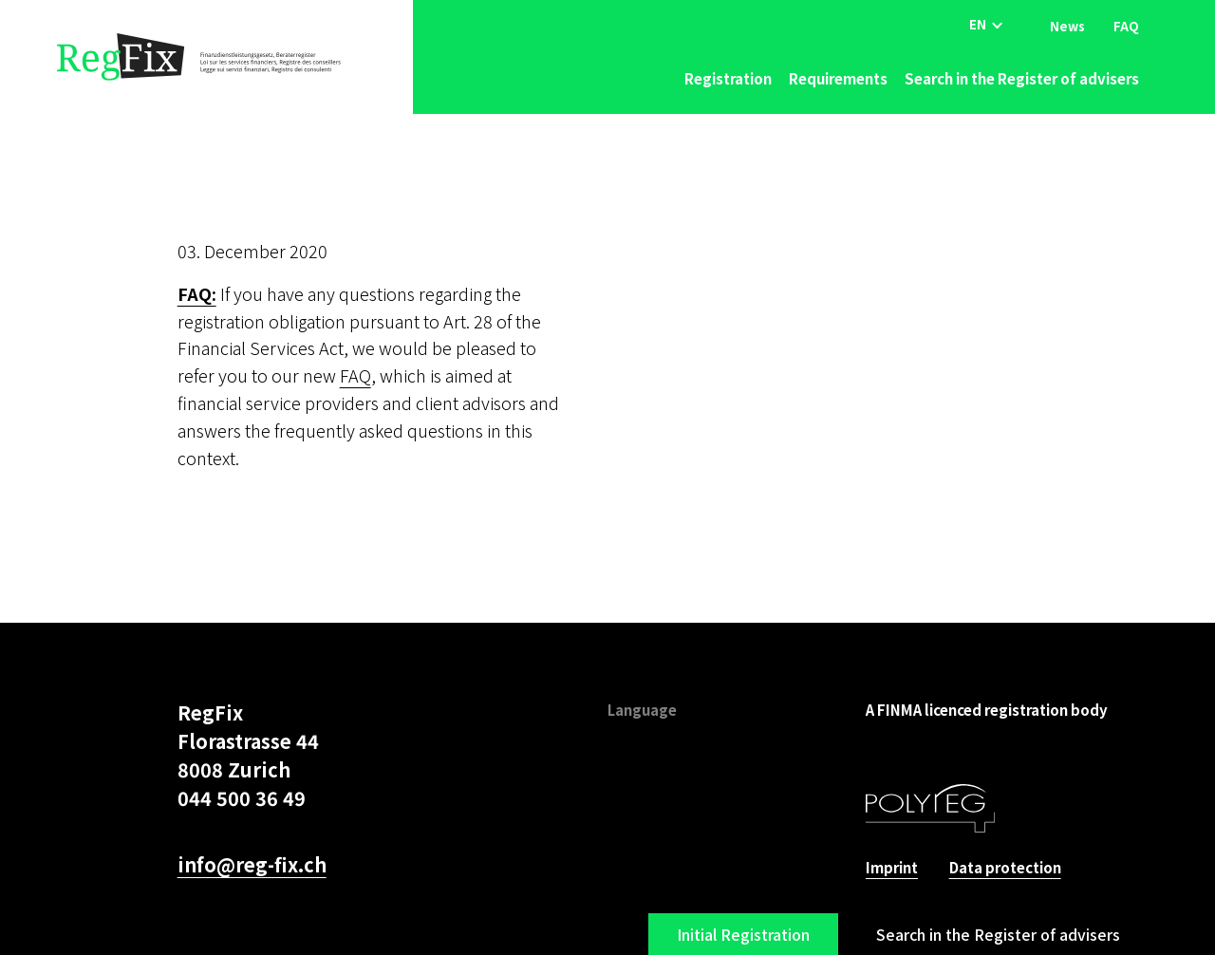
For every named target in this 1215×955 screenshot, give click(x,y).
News (1067, 25)
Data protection (1005, 867)
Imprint (892, 867)
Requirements (838, 78)
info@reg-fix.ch (252, 864)
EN (977, 24)
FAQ (1126, 25)
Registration (728, 78)
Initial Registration (743, 934)
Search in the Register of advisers (1022, 78)
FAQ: (197, 293)
